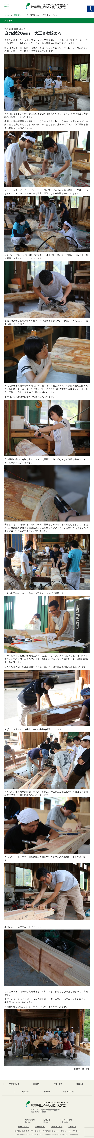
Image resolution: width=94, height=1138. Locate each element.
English (72, 1127)
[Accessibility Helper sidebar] (90, 9)
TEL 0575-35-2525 (38, 1112)
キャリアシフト (69, 1092)
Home (6, 15)
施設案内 (25, 1092)
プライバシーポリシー (70, 1131)
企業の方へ (40, 1127)
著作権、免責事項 (21, 1131)
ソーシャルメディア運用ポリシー (45, 1131)
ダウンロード (56, 1127)
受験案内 (36, 1084)
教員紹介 (79, 1084)
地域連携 (47, 1092)
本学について (14, 1084)
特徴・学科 (58, 1084)
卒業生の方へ (23, 1127)
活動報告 (18, 15)
